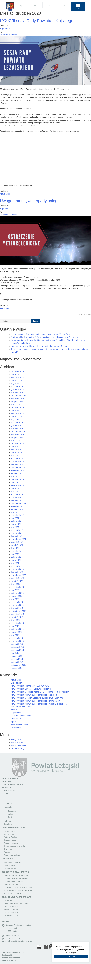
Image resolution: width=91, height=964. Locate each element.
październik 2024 (18, 431)
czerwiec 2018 (17, 650)
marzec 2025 (17, 416)
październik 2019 (18, 611)
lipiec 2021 (16, 548)
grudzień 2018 (17, 641)
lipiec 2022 (16, 512)
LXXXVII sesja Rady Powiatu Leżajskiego (36, 20)
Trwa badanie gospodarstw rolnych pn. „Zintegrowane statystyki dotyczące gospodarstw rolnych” (50, 350)
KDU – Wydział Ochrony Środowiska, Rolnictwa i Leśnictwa (37, 698)
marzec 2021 (17, 560)
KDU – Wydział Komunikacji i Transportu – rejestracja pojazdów (39, 704)
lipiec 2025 (16, 404)
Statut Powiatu (9, 834)
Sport (13, 722)
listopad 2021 (17, 536)
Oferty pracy (8, 849)
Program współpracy (11, 906)
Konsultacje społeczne (21, 707)
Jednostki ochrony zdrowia (13, 884)
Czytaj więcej (70, 952)
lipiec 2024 (16, 440)
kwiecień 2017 (17, 668)
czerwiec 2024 (17, 443)
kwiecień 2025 (17, 413)
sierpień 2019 (17, 617)
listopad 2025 (17, 392)
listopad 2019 (17, 608)
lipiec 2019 (16, 620)
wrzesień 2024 (17, 434)
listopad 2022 (17, 500)
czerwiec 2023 (17, 479)
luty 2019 (15, 635)
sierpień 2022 (17, 509)
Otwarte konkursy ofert (21, 716)
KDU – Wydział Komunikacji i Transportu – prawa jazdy (35, 701)
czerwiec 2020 (17, 587)
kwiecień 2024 (17, 449)
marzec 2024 (17, 452)
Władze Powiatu (9, 831)
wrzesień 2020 (17, 578)
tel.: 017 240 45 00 (10, 936)
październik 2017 (18, 665)
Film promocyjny (10, 865)
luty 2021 (15, 563)
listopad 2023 (17, 464)
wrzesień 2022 (17, 506)
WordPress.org (17, 748)
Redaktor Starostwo (9, 35)
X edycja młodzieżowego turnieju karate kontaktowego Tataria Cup (40, 334)
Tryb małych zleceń (11, 915)
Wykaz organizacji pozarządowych (16, 903)
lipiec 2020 (16, 584)
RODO (5, 793)
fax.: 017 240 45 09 (11, 938)
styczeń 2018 (17, 659)
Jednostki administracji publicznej (16, 875)
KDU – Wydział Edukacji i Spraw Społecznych (31, 689)
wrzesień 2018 (17, 647)
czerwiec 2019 (17, 623)
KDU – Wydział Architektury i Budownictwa (30, 686)
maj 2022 (15, 518)
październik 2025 (18, 395)
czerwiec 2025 (17, 407)
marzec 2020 (17, 596)
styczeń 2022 (17, 530)
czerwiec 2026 (17, 372)
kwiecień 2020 (17, 593)
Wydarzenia (16, 728)
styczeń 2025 (17, 422)
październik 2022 (18, 503)
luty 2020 (15, 599)
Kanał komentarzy (19, 745)
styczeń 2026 (17, 387)
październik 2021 (18, 539)
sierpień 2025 (17, 401)
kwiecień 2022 (17, 521)
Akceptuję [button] (71, 956)
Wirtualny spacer (10, 868)
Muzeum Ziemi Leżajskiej (13, 893)
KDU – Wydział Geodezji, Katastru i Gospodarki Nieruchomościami (40, 692)
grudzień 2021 (17, 533)
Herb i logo (8, 821)
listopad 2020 (17, 572)
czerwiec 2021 (17, 551)
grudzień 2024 (17, 425)
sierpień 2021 (17, 545)
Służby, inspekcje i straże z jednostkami (18, 890)
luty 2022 (15, 527)
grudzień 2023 (17, 461)
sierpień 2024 (17, 437)
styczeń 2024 (17, 458)
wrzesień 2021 (17, 542)
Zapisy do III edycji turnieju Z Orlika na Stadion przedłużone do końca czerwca (45, 337)
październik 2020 (18, 575)
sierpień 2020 (17, 581)
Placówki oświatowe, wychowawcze (16, 878)
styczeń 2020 (17, 602)
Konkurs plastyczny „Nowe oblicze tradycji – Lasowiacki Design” (39, 346)
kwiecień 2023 (17, 485)
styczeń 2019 (17, 638)
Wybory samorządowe (12, 855)
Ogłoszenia (16, 713)
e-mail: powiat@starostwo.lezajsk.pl (17, 941)
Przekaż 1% (16, 719)
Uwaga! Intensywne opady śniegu (30, 201)
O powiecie (8, 824)
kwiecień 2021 (17, 557)
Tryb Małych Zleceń (19, 725)
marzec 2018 (17, 656)
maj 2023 (15, 482)
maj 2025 (15, 410)
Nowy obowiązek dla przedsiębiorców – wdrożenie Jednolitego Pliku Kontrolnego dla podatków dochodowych (48, 341)
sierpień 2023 (17, 473)
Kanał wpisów (17, 742)
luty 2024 (15, 455)
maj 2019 (15, 626)
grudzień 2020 (17, 569)
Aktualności (5, 194)
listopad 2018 (17, 644)
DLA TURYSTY (8, 781)
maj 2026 (15, 375)
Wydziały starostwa (11, 843)
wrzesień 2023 (17, 470)
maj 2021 (15, 554)
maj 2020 (15, 590)
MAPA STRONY (8, 790)
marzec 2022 (17, 524)
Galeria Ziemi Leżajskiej (12, 862)
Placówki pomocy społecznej (14, 881)
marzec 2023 (17, 488)
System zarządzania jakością (14, 846)
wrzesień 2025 (17, 398)
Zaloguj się (16, 739)
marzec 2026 (17, 381)
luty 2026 (15, 384)
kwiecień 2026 (17, 378)
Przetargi (7, 852)
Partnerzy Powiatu (10, 837)
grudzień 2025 (17, 389)
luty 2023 (15, 491)
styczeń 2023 (17, 494)
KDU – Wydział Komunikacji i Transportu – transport (34, 695)
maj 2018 (15, 653)
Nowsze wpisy (84, 314)
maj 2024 (15, 446)
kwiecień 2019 (17, 629)
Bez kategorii (17, 683)
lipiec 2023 (16, 476)
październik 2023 (18, 467)
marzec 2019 (17, 632)
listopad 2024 (17, 428)
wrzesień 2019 (17, 614)
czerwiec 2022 (17, 515)
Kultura (14, 710)
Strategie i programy (11, 840)
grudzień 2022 (17, 497)
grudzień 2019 (17, 605)
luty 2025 (15, 419)
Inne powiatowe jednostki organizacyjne (18, 887)
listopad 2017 (17, 662)
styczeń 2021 (17, 566)
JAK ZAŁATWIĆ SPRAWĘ (13, 784)
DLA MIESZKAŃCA (10, 778)
